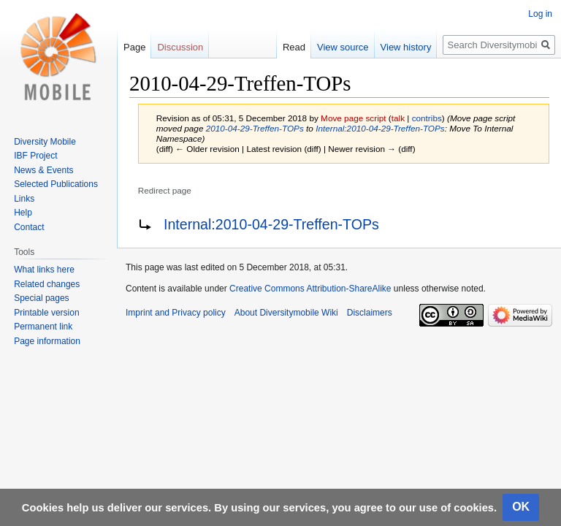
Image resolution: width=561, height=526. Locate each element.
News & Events (43, 170)
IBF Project (35, 155)
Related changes (47, 284)
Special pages (41, 298)
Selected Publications (56, 184)
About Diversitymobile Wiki (286, 313)
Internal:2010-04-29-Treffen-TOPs (380, 128)
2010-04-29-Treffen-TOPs (255, 128)
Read (294, 47)
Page (134, 47)
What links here (44, 269)
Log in (540, 14)
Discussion (180, 47)
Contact (29, 227)
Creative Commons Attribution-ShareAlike (310, 288)
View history (406, 47)
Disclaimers (369, 313)
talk (398, 118)
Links (24, 199)
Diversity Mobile (45, 142)
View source (343, 47)
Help (23, 212)
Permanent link (43, 326)
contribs (427, 118)
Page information (47, 341)
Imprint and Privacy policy (176, 313)
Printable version (46, 313)
